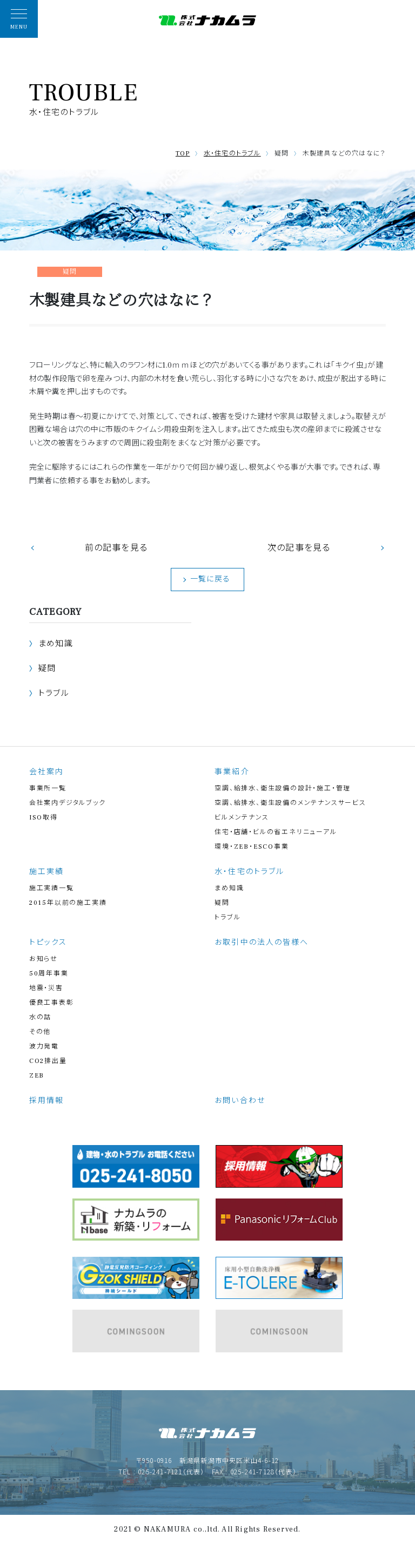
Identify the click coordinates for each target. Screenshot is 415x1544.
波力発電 (44, 1046)
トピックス (48, 942)
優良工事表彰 (51, 1003)
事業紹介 (232, 772)
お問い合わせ (240, 1101)
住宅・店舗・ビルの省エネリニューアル (276, 832)
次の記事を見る (298, 548)
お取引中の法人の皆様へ (262, 942)
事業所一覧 (47, 788)
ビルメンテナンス (242, 818)
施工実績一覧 (51, 888)
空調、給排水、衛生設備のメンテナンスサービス (290, 803)
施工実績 (46, 872)
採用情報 (46, 1101)
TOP (183, 154)
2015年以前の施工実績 (68, 903)
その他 (40, 1032)
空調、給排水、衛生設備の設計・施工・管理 (283, 788)
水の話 (40, 1017)
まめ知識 (55, 644)
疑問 (47, 668)
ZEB (36, 1076)
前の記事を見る (116, 548)
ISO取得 (43, 818)
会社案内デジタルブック (67, 803)
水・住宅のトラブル (232, 154)
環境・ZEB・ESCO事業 (252, 847)
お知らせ (43, 959)
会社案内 (46, 772)
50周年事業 (49, 974)
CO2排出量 (48, 1061)
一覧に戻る (210, 579)
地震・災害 (46, 988)
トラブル (53, 693)
